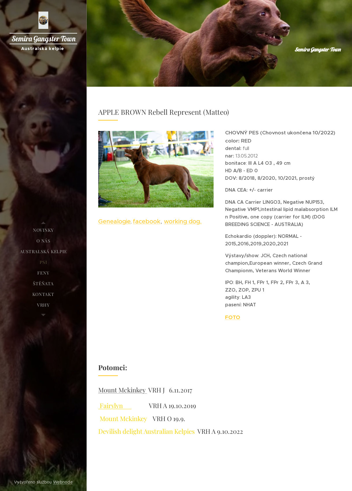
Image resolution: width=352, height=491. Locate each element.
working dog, (183, 221)
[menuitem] (43, 230)
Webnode (63, 482)
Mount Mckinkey (122, 390)
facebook (146, 221)
